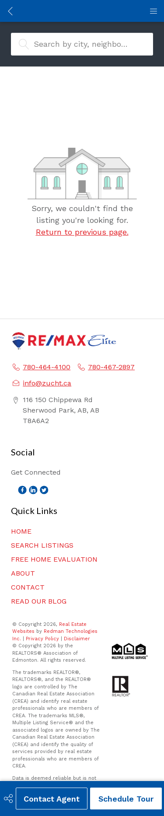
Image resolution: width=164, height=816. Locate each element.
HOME (21, 531)
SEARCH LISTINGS (42, 545)
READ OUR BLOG (38, 601)
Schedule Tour (126, 798)
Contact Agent (52, 798)
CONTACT (28, 587)
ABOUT (23, 573)
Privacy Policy (42, 639)
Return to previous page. (82, 231)
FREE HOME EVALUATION (54, 559)
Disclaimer (77, 639)
